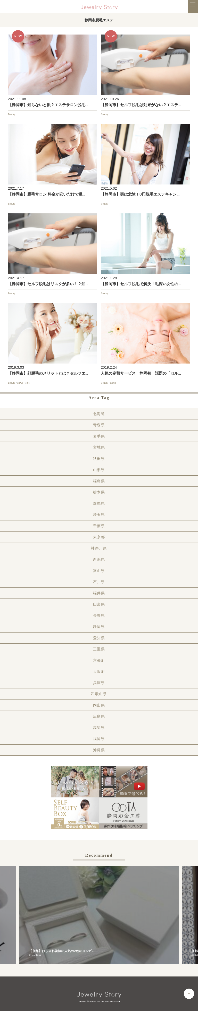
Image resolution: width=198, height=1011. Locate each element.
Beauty (11, 114)
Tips (27, 382)
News (20, 382)
